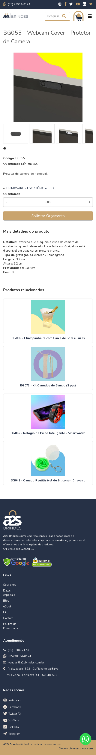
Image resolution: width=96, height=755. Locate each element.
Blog (6, 601)
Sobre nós (9, 585)
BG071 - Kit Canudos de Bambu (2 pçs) (48, 385)
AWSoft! (87, 748)
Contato (8, 618)
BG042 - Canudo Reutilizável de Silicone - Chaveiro (48, 480)
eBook (7, 607)
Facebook (15, 707)
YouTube (14, 720)
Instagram (15, 700)
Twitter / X (15, 714)
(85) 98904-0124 (20, 656)
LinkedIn (14, 727)
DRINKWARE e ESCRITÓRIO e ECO (30, 188)
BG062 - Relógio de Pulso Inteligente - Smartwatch (48, 433)
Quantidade (11, 194)
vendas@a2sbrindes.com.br (26, 663)
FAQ (6, 612)
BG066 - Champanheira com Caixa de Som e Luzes (48, 338)
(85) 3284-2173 (18, 650)
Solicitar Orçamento (48, 215)
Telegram (14, 734)
